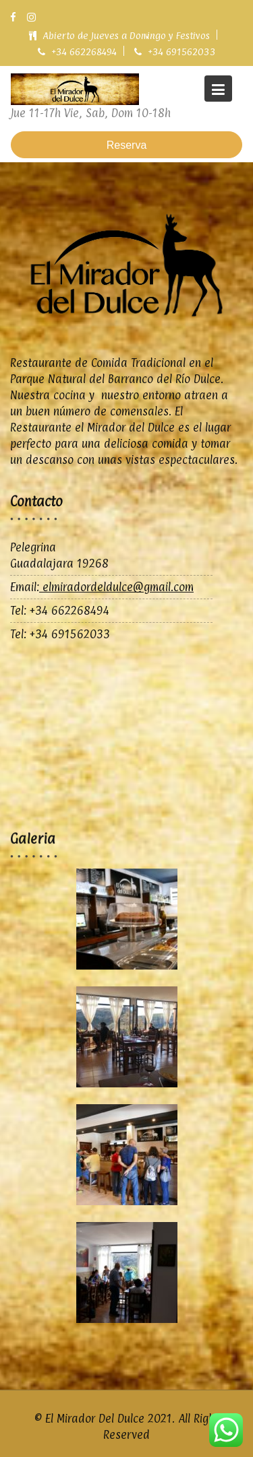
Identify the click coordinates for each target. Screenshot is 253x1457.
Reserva (127, 145)
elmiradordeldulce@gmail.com (116, 587)
